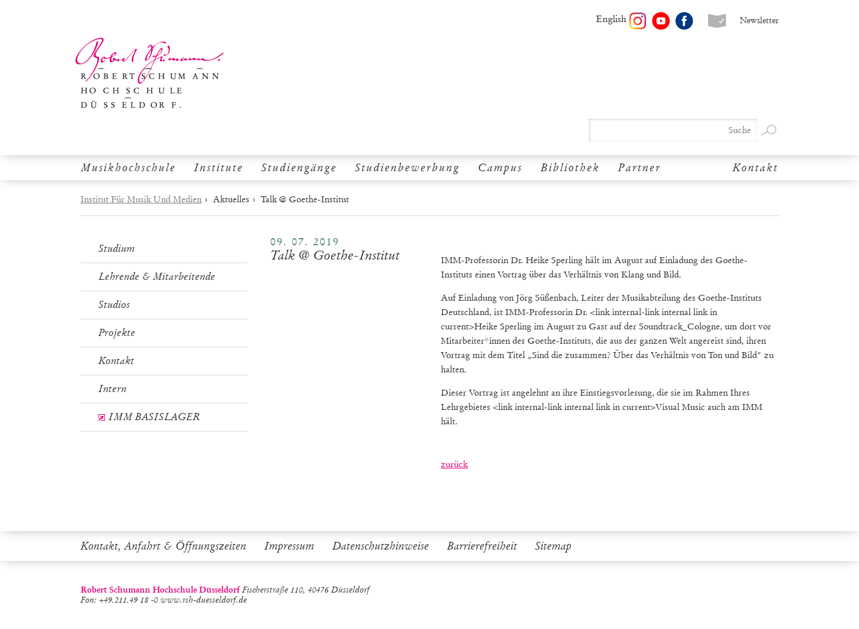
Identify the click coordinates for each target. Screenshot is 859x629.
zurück (454, 464)
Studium (116, 248)
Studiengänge (299, 167)
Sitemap (553, 546)
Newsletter (759, 21)
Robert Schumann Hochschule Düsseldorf (149, 73)
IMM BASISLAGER (154, 417)
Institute (218, 167)
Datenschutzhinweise (380, 546)
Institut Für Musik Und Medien (141, 199)
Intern (112, 389)
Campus (500, 167)
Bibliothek (570, 167)
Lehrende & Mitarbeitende (156, 276)
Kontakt (755, 167)
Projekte (116, 332)
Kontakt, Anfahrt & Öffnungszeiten (163, 546)
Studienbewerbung (407, 167)
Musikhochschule (128, 167)
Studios (114, 304)
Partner (639, 167)
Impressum (289, 546)
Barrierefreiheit (482, 546)
